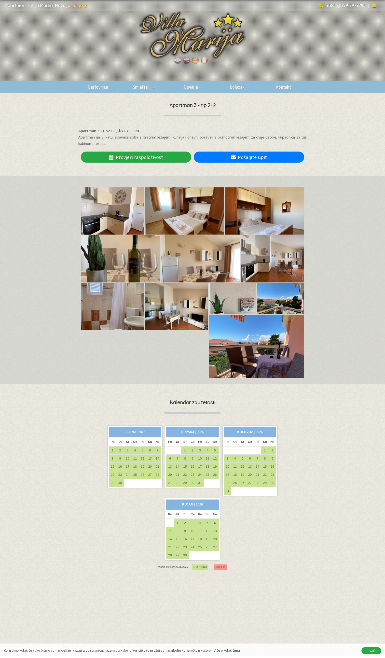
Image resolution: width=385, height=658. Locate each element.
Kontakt (283, 87)
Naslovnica (98, 87)
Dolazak (237, 87)
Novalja (191, 87)
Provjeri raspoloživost (136, 157)
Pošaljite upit (249, 157)
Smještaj (144, 87)
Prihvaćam (371, 650)
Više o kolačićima (227, 650)
